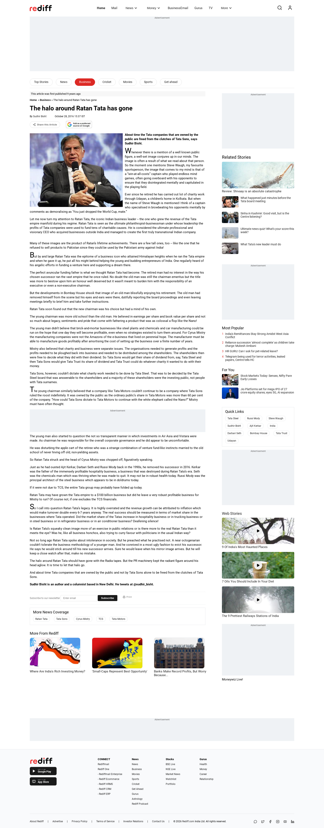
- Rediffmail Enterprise (110, 774)
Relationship (206, 779)
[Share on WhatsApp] (255, 822)
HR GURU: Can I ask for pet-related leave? (251, 351)
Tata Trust (281, 433)
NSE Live (170, 769)
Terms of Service (105, 821)
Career (203, 774)
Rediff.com (188, 821)
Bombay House (258, 433)
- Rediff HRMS (105, 784)
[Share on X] (262, 822)
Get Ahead (137, 789)
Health (203, 764)
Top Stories (41, 82)
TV (211, 8)
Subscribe (107, 598)
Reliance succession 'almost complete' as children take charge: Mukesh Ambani (259, 344)
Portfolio (170, 784)
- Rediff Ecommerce (108, 779)
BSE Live (170, 764)
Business (85, 82)
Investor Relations (133, 821)
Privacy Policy (79, 821)
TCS (101, 619)
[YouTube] (285, 822)
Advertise (57, 821)
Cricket (106, 82)
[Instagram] (277, 822)
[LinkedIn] (292, 822)
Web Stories (232, 513)
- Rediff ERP (104, 794)
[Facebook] (270, 822)
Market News (173, 774)
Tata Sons (61, 619)
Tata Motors (118, 619)
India (272, 425)
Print (127, 597)
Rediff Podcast (140, 803)
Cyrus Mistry (83, 619)
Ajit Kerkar (255, 425)
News (131, 8)
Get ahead (170, 82)
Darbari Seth (234, 433)
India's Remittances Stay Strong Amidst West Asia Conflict (257, 335)
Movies (127, 82)
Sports (148, 82)
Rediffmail (103, 764)
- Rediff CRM (104, 789)
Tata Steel (233, 418)
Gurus (198, 8)
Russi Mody (253, 418)
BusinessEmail (178, 8)
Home (101, 8)
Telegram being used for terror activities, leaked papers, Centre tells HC (255, 358)
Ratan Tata (41, 619)
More (226, 8)
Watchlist (171, 779)
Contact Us (158, 821)
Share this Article (45, 124)
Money (153, 8)
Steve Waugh (276, 418)
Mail (114, 8)
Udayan (232, 440)
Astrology (137, 798)
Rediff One (103, 769)
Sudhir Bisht (39, 116)
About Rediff (37, 821)
